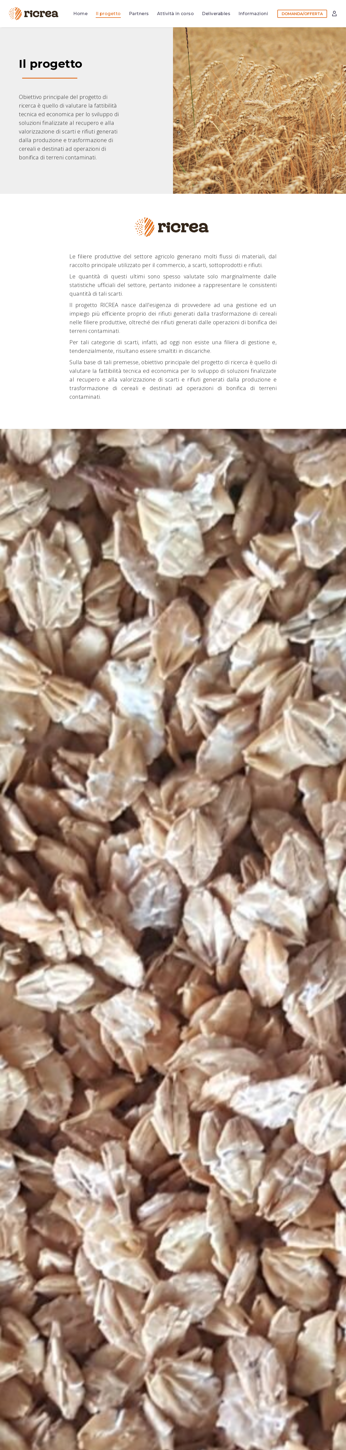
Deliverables (216, 13)
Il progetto (108, 13)
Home (80, 13)
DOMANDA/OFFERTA (302, 13)
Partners (139, 13)
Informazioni (253, 13)
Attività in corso (175, 13)
